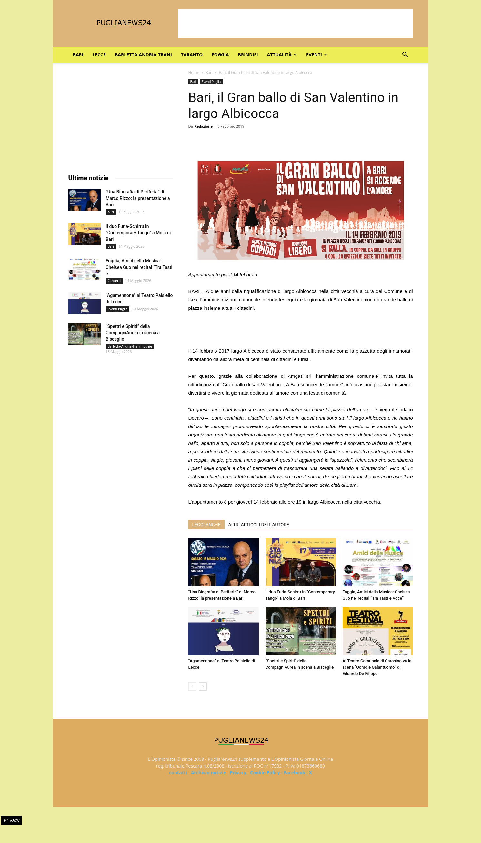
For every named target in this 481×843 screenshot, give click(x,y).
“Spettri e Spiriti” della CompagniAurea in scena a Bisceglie (133, 333)
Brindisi (248, 55)
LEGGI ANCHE (206, 524)
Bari (78, 55)
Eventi (316, 55)
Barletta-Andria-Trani (143, 55)
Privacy (238, 772)
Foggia (220, 55)
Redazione (203, 126)
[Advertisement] (295, 23)
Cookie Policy (265, 772)
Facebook (294, 772)
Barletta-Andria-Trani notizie (130, 346)
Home (193, 72)
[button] (405, 55)
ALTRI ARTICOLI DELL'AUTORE (258, 524)
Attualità (282, 55)
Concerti (114, 281)
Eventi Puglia (211, 81)
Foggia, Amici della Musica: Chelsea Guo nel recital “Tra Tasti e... (139, 267)
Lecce (98, 55)
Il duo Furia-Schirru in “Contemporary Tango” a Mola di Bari (138, 233)
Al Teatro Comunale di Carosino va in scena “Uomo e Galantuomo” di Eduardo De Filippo (377, 667)
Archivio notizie (208, 772)
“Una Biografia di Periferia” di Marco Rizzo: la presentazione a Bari (138, 198)
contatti (178, 772)
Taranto (192, 55)
